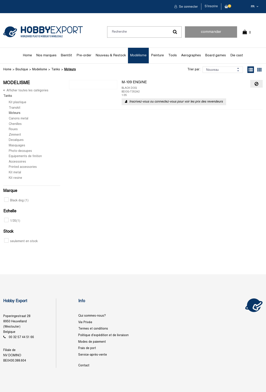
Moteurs (70, 69)
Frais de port (87, 348)
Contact (83, 365)
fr (252, 6)
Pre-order (83, 55)
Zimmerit (15, 134)
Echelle (9, 211)
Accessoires (17, 161)
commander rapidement (211, 34)
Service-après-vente (92, 354)
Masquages (17, 145)
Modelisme (39, 69)
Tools (172, 55)
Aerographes (191, 55)
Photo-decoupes (20, 151)
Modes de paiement (92, 342)
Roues (13, 129)
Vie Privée (85, 322)
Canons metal (18, 118)
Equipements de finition (25, 156)
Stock (8, 232)
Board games (215, 55)
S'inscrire (211, 6)
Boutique (22, 69)
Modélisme (138, 55)
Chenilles (15, 124)
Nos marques (46, 55)
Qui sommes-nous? (92, 315)
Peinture (157, 55)
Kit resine (15, 178)
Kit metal (15, 172)
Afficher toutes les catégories (27, 90)
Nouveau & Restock (111, 55)
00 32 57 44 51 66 (21, 337)
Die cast (236, 55)
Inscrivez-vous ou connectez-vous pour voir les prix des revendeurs (176, 101)
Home (27, 55)
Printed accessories (23, 167)
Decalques (16, 140)
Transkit (14, 107)
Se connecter (188, 6)
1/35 (12, 221)
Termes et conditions (93, 328)
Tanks (55, 69)
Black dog (16, 200)
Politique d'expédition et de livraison (103, 335)
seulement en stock (21, 241)
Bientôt (66, 55)
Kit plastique (17, 102)
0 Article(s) (249, 34)
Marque (10, 191)
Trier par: (193, 69)
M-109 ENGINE (134, 82)
